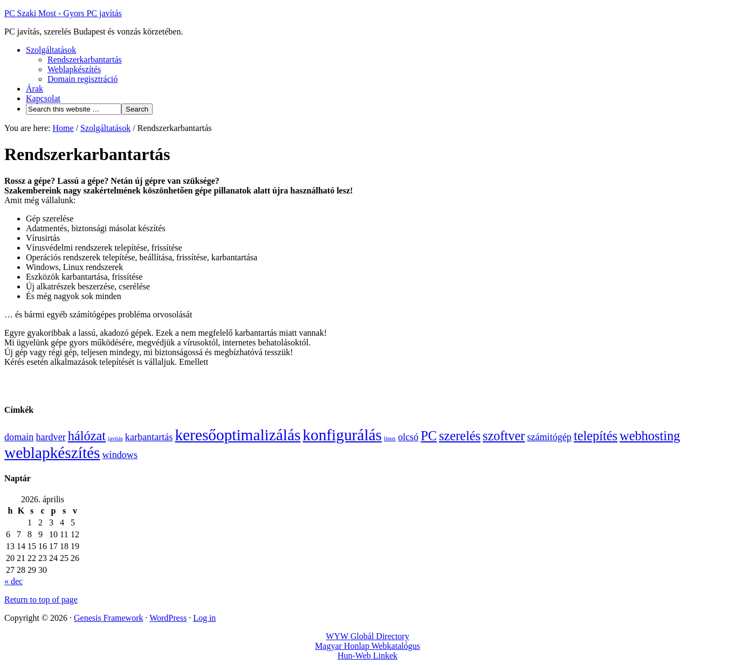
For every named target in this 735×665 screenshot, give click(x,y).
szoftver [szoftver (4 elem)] (504, 435)
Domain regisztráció (82, 79)
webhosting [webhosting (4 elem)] (650, 435)
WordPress (168, 617)
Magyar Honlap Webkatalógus (367, 645)
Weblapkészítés (74, 69)
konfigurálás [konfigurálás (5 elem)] (342, 435)
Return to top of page (41, 599)
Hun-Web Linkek (367, 655)
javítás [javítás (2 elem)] (115, 438)
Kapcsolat (43, 98)
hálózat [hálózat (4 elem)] (87, 435)
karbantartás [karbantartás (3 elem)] (149, 437)
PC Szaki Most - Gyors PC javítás (63, 13)
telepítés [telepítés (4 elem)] (595, 435)
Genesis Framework (108, 617)
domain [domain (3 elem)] (18, 437)
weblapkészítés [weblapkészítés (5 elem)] (52, 452)
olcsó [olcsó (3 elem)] (408, 437)
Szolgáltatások (51, 49)
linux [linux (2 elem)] (390, 438)
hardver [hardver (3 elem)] (50, 437)
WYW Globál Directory (367, 636)
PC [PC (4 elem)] (429, 435)
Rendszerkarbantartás (84, 59)
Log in (204, 617)
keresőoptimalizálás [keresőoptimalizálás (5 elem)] (237, 435)
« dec (13, 581)
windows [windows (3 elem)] (120, 454)
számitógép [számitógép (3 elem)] (549, 437)
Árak (34, 88)
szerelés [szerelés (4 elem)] (459, 435)
